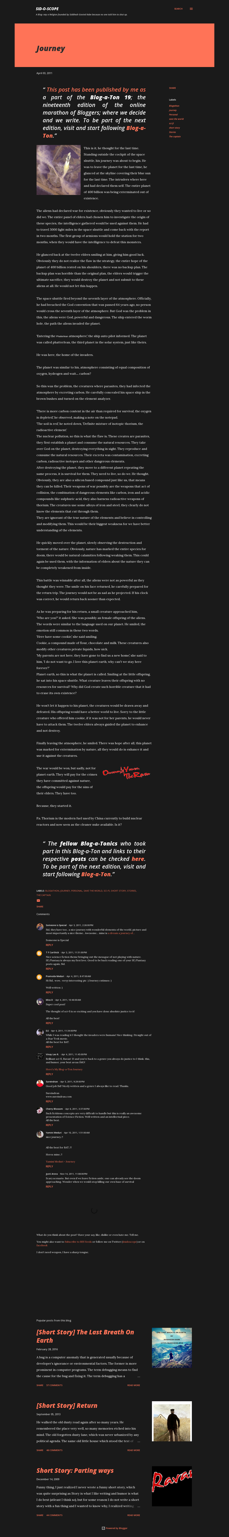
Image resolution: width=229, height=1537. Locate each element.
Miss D (49, 999)
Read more (133, 1385)
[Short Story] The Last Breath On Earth (85, 1336)
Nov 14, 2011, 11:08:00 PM (73, 1173)
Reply (49, 945)
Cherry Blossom (54, 1108)
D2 (47, 1030)
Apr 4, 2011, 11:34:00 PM (64, 1030)
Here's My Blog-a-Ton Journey (64, 1069)
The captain (175, 136)
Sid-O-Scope (47, 8)
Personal (173, 114)
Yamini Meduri (54, 1132)
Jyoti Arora (52, 1173)
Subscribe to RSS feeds (78, 1241)
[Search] (178, 9)
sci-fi (171, 123)
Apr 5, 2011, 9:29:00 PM (72, 1081)
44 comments (54, 1515)
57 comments (54, 1385)
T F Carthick (52, 952)
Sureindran (52, 1081)
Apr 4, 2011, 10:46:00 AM (68, 999)
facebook (42, 1245)
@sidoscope (129, 1241)
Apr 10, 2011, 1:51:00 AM (77, 1132)
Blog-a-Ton (96, 874)
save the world (176, 118)
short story (174, 127)
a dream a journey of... (121, 933)
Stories (172, 132)
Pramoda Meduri (55, 976)
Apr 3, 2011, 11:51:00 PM (74, 952)
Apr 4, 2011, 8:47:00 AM (79, 976)
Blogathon (174, 105)
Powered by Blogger (114, 1528)
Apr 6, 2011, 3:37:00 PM (77, 1108)
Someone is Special (56, 925)
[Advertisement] (89, 1280)
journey (173, 110)
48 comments (54, 1450)
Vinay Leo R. (52, 1054)
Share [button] (172, 87)
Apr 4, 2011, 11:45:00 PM (74, 1054)
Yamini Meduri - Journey (60, 1161)
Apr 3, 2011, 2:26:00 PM (81, 925)
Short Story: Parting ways (75, 1470)
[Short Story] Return (67, 1405)
